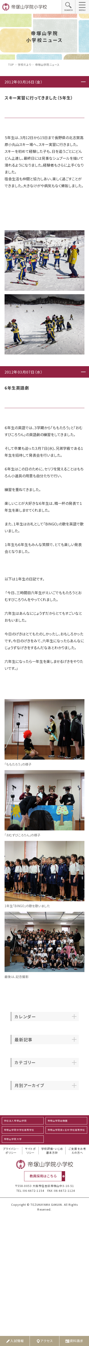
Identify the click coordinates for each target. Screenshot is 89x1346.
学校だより (24, 64)
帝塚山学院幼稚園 (58, 1120)
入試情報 (15, 1340)
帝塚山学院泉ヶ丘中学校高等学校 (66, 1130)
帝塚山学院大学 (13, 1139)
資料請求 (74, 1340)
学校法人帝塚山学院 (15, 1120)
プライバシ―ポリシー (11, 1150)
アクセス (44, 1340)
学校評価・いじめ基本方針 (52, 1150)
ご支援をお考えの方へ (77, 1150)
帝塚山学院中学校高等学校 (19, 1130)
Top (11, 64)
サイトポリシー (30, 1150)
